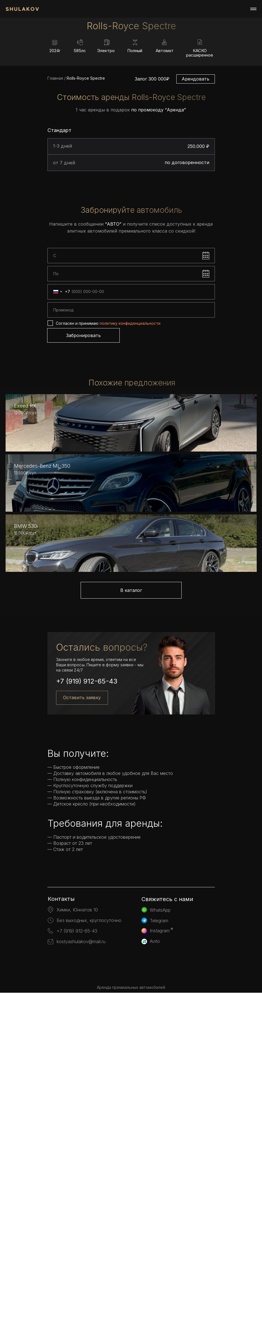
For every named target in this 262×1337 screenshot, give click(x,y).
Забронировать (83, 431)
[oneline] (131, 405)
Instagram (160, 1275)
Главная (55, 174)
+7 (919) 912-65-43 (86, 1025)
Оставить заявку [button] (82, 1042)
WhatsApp (160, 1254)
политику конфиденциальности (130, 418)
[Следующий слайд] (251, 56)
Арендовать (195, 174)
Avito (155, 1285)
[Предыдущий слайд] (10, 56)
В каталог (131, 934)
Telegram (159, 1265)
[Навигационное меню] (253, 9)
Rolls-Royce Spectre (85, 174)
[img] (131, 1316)
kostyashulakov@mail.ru (81, 1286)
